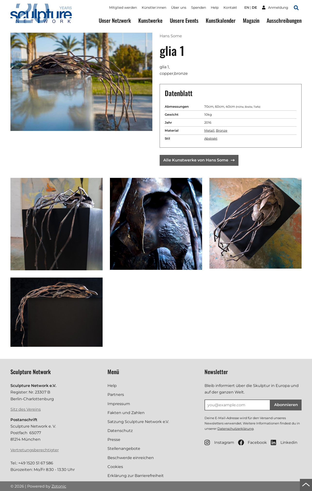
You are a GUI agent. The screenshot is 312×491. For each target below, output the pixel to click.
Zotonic (58, 486)
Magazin (251, 20)
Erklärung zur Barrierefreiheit (135, 475)
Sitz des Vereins (25, 409)
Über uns (178, 7)
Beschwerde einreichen (130, 457)
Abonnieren (286, 404)
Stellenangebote (123, 448)
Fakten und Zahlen (126, 412)
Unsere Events (184, 20)
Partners (115, 394)
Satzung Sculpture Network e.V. (138, 421)
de (254, 7)
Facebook (252, 442)
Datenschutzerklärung (235, 429)
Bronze (221, 130)
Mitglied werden (123, 7)
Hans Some (171, 36)
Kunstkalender (221, 20)
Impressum (118, 403)
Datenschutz (120, 430)
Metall (209, 130)
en (246, 7)
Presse (113, 439)
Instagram (219, 442)
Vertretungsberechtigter (34, 450)
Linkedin (284, 442)
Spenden (198, 7)
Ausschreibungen (284, 20)
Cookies (115, 466)
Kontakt (230, 7)
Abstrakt (210, 138)
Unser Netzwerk (115, 20)
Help (215, 7)
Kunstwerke (150, 20)
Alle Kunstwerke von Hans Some (199, 160)
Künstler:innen (154, 7)
